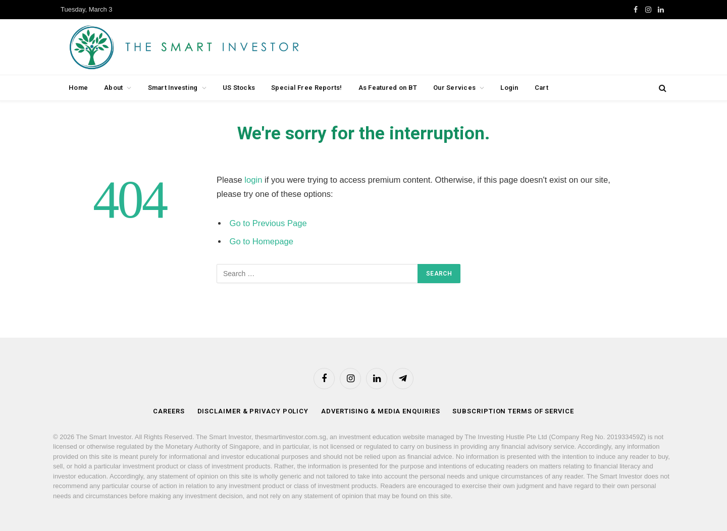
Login (509, 87)
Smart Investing (173, 87)
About (113, 87)
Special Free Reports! (306, 87)
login (253, 180)
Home (78, 87)
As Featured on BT (387, 87)
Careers (168, 411)
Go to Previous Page (268, 223)
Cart (541, 87)
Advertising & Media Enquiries (380, 411)
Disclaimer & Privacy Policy (253, 411)
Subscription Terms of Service (513, 411)
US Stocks (239, 87)
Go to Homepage (261, 241)
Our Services (454, 87)
